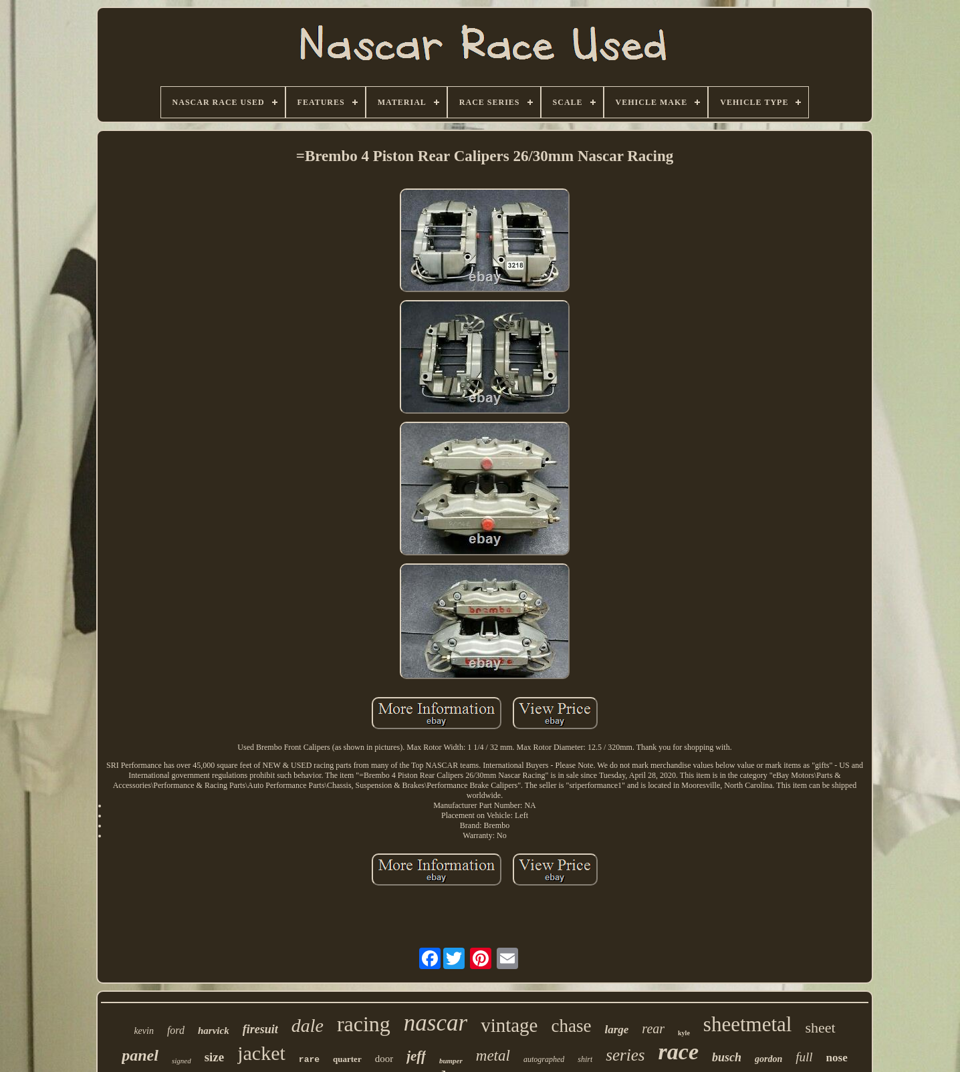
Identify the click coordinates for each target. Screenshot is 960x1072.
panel (140, 1055)
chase (571, 1026)
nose (837, 1057)
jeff (416, 1056)
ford (176, 1030)
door (384, 1058)
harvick (213, 1030)
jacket (261, 1053)
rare (309, 1060)
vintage (509, 1025)
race (678, 1051)
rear (653, 1028)
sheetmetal (747, 1024)
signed (181, 1061)
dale (307, 1025)
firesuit (260, 1029)
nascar (435, 1023)
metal (493, 1055)
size (215, 1057)
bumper (451, 1061)
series (625, 1055)
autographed (543, 1059)
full (804, 1057)
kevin (144, 1031)
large (616, 1029)
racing (363, 1024)
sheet (820, 1027)
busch (726, 1057)
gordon (768, 1059)
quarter (347, 1059)
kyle (684, 1033)
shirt (585, 1059)
